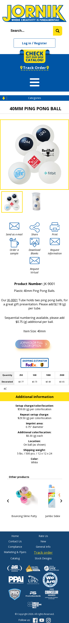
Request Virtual (34, 270)
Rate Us (43, 536)
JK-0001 (12, 300)
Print (55, 234)
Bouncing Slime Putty (24, 516)
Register (40, 43)
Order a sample (14, 251)
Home (15, 536)
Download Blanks (34, 251)
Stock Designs (43, 558)
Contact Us (15, 541)
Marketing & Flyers (15, 552)
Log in (26, 43)
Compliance (15, 546)
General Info (43, 546)
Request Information (55, 251)
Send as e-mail (14, 234)
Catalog (15, 558)
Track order (43, 552)
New (43, 541)
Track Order (34, 67)
